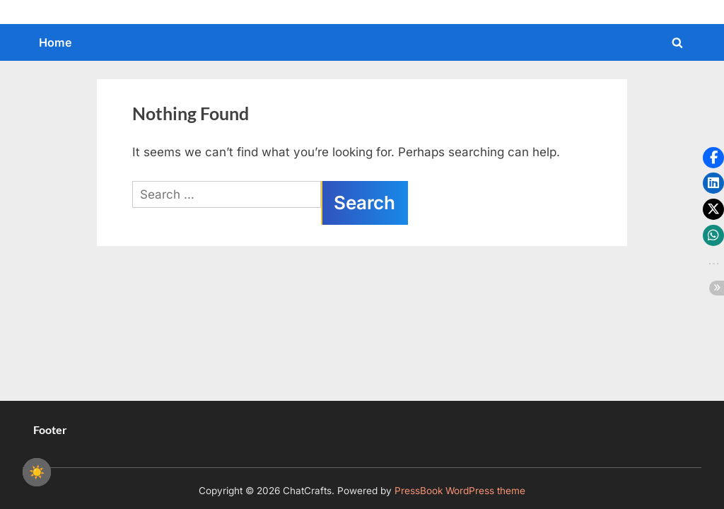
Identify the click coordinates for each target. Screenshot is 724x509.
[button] (713, 157)
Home (55, 42)
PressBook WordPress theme (460, 490)
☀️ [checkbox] (37, 472)
